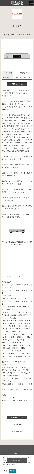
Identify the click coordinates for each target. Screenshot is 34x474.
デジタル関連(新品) (17, 431)
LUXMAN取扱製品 (17, 424)
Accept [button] (12, 470)
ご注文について (17, 453)
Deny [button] (5, 470)
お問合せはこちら (16, 84)
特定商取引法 (16, 460)
